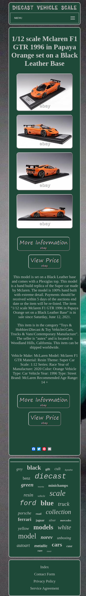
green (27, 485)
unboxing (64, 538)
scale (57, 493)
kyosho (69, 469)
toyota (41, 486)
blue (47, 503)
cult (58, 468)
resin (28, 495)
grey (19, 469)
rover (49, 551)
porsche (24, 513)
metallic (41, 546)
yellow (23, 528)
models (43, 527)
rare (40, 550)
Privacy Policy (45, 581)
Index (44, 567)
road (39, 513)
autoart (23, 545)
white (64, 527)
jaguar (40, 520)
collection (58, 511)
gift (47, 469)
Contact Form (44, 574)
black (34, 467)
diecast (50, 476)
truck (63, 504)
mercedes (65, 520)
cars (57, 544)
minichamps (58, 485)
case (70, 546)
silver (52, 520)
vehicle (41, 496)
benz (26, 478)
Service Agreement (44, 588)
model (27, 536)
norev (47, 537)
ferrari (24, 519)
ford (28, 503)
